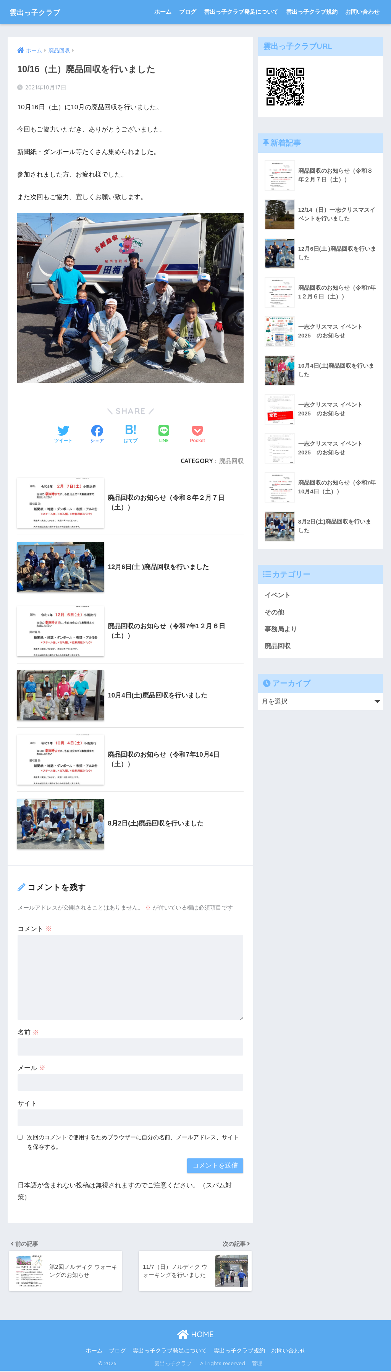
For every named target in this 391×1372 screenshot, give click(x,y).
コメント (35, 929)
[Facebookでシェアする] (97, 435)
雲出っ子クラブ (42, 11)
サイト (27, 1103)
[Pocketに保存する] (197, 435)
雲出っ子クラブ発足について (241, 11)
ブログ (187, 11)
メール (31, 1068)
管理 (257, 1364)
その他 (274, 612)
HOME (195, 1335)
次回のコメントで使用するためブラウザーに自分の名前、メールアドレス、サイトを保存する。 (133, 1142)
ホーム (162, 11)
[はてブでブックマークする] (130, 435)
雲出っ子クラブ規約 (312, 11)
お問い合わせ (362, 11)
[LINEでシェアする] (163, 434)
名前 (28, 1032)
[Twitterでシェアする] (63, 435)
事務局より (281, 629)
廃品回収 (231, 461)
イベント (278, 595)
